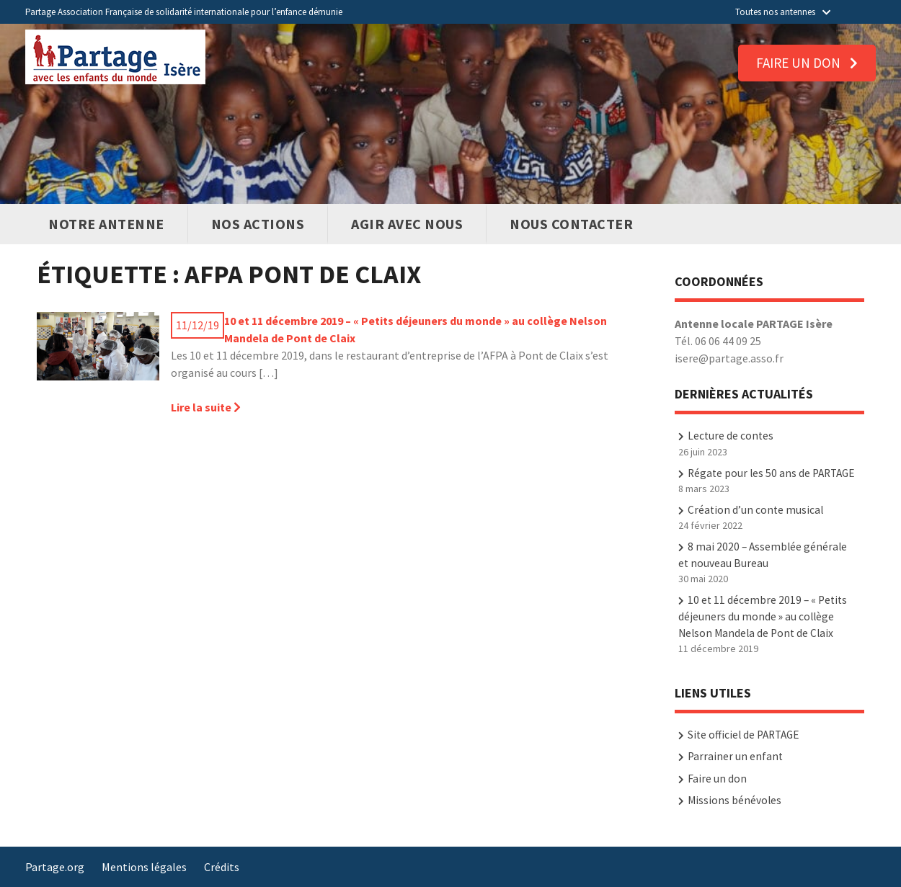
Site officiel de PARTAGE (743, 734)
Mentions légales (144, 867)
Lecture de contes (730, 435)
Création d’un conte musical (755, 510)
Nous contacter (571, 224)
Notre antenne (106, 224)
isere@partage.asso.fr (729, 358)
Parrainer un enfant (735, 756)
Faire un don (807, 62)
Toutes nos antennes (782, 12)
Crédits (221, 867)
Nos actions (258, 224)
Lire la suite (206, 407)
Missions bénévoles (734, 800)
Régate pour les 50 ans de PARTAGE (771, 473)
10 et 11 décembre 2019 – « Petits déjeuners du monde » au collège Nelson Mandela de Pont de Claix (415, 329)
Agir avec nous (407, 224)
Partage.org (54, 867)
